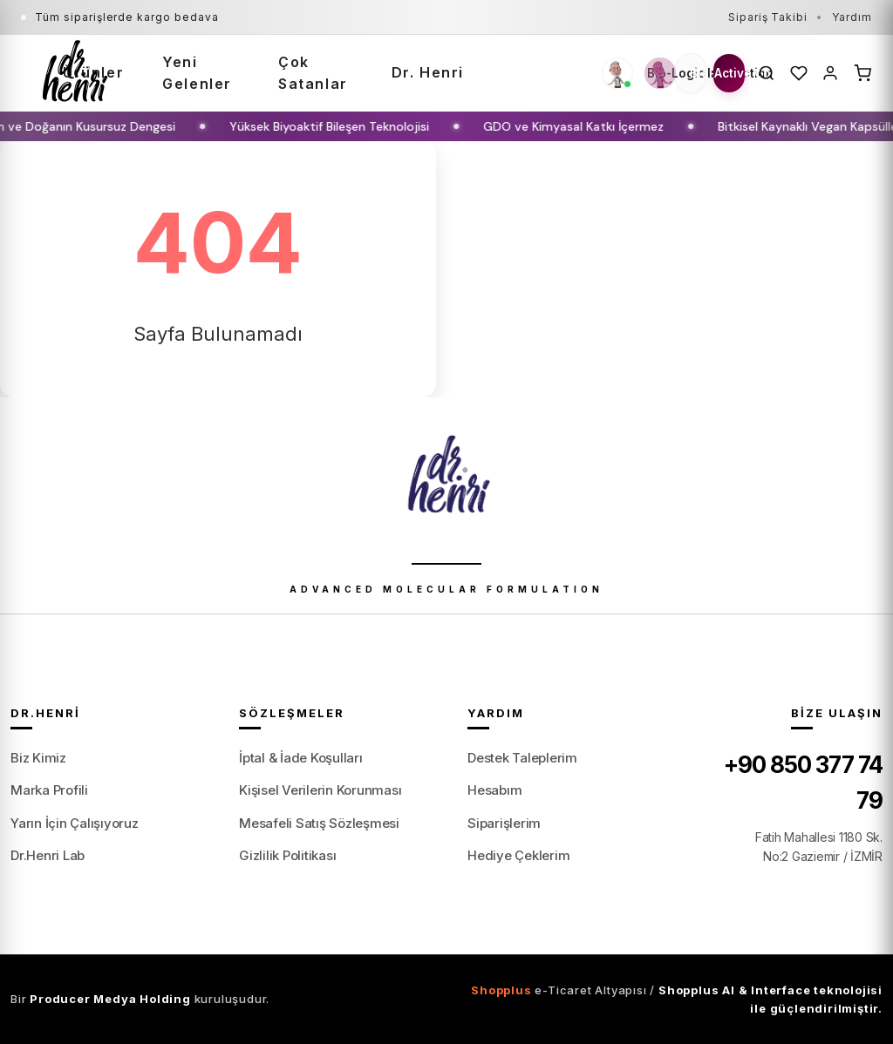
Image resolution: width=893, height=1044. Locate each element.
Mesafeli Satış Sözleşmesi (319, 823)
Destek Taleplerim (522, 757)
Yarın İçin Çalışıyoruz (74, 823)
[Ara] (767, 73)
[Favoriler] (799, 73)
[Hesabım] (831, 73)
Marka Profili (49, 790)
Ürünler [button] (93, 72)
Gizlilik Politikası (287, 855)
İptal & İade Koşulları (301, 757)
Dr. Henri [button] (428, 72)
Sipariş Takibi (768, 17)
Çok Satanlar (313, 73)
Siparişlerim (504, 823)
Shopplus (501, 990)
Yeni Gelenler (197, 73)
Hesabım (494, 790)
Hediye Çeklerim (518, 855)
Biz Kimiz (38, 757)
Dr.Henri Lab (47, 855)
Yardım (852, 17)
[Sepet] (863, 73)
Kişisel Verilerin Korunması (320, 790)
